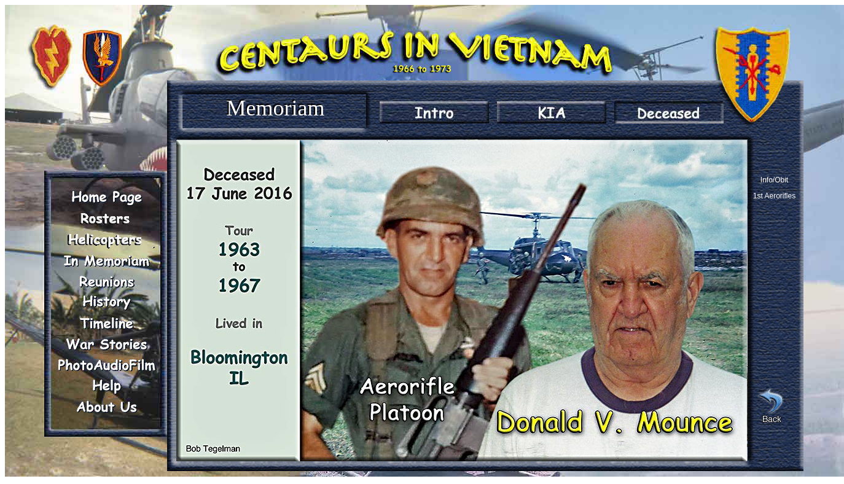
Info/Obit (774, 180)
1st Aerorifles (774, 196)
